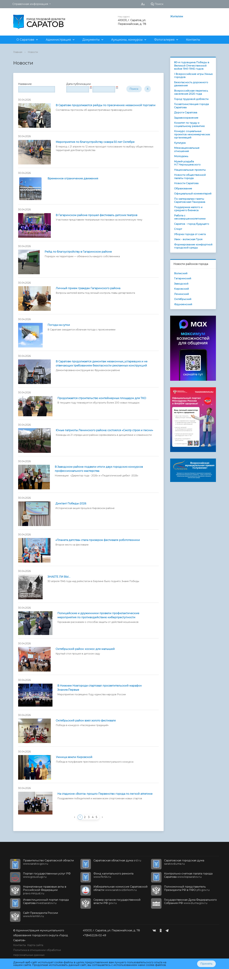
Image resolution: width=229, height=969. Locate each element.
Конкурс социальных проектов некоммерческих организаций (192, 134)
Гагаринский (182, 278)
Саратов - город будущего (191, 223)
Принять (206, 963)
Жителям (176, 16)
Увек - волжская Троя (188, 239)
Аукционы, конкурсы (127, 39)
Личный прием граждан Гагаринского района (88, 288)
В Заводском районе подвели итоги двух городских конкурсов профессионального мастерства (99, 468)
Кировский (181, 288)
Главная (17, 52)
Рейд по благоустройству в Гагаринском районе (78, 251)
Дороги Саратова (185, 112)
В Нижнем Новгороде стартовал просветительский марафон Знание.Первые (99, 687)
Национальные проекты (190, 169)
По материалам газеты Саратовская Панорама (189, 200)
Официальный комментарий (192, 193)
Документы (91, 39)
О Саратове (25, 39)
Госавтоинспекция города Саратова (191, 106)
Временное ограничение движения (73, 178)
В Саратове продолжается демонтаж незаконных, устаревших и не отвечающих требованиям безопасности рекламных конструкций (101, 363)
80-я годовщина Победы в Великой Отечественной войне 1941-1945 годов (191, 65)
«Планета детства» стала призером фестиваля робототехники (97, 540)
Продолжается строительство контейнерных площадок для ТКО (101, 398)
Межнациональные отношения (186, 149)
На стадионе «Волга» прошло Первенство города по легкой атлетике (105, 793)
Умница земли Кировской (74, 757)
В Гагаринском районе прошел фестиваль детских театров (96, 215)
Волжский (180, 273)
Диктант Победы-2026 (70, 503)
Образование (183, 188)
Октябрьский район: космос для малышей (85, 649)
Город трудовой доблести (191, 99)
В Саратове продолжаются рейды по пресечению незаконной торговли (105, 105)
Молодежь (181, 156)
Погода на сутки (59, 324)
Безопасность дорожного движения (191, 84)
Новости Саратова (186, 183)
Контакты (193, 39)
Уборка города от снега (190, 234)
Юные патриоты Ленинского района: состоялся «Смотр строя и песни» (104, 430)
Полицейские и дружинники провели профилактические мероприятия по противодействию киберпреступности (98, 615)
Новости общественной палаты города (190, 176)
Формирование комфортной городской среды (193, 246)
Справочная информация (30, 4)
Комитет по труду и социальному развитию (189, 124)
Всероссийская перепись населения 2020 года (191, 92)
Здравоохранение (186, 117)
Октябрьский (182, 299)
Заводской (181, 283)
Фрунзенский (183, 304)
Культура (180, 142)
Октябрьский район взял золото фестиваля (86, 720)
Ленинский (181, 294)
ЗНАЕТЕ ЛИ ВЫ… (59, 576)
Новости (33, 52)
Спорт (178, 228)
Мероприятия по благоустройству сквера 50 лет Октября (95, 142)
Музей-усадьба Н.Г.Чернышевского (187, 163)
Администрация (58, 39)
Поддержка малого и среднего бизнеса (188, 209)
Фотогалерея (164, 39)
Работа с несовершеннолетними (189, 217)
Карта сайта (35, 945)
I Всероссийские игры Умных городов (193, 75)
